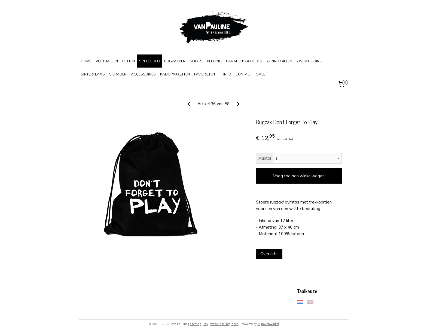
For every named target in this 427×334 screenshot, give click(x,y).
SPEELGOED (149, 61)
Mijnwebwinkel (268, 324)
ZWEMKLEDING (309, 61)
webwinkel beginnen (224, 324)
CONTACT (244, 74)
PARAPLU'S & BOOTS (244, 61)
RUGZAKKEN (174, 61)
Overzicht (269, 253)
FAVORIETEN (204, 74)
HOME (86, 61)
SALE (260, 74)
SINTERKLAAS (93, 74)
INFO (227, 74)
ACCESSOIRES (143, 74)
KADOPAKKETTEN (175, 74)
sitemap (195, 324)
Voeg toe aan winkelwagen (299, 175)
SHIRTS (196, 61)
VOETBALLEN (107, 61)
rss (205, 324)
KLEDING (214, 61)
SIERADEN (118, 74)
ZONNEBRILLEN (279, 61)
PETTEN (128, 61)
